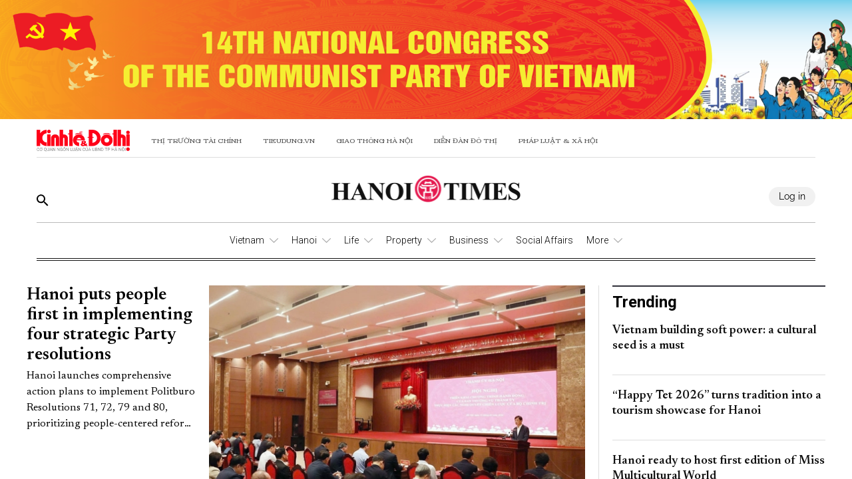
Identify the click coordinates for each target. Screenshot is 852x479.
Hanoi (304, 240)
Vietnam (247, 240)
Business (469, 240)
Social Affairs (544, 240)
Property (404, 240)
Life (351, 240)
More (597, 240)
